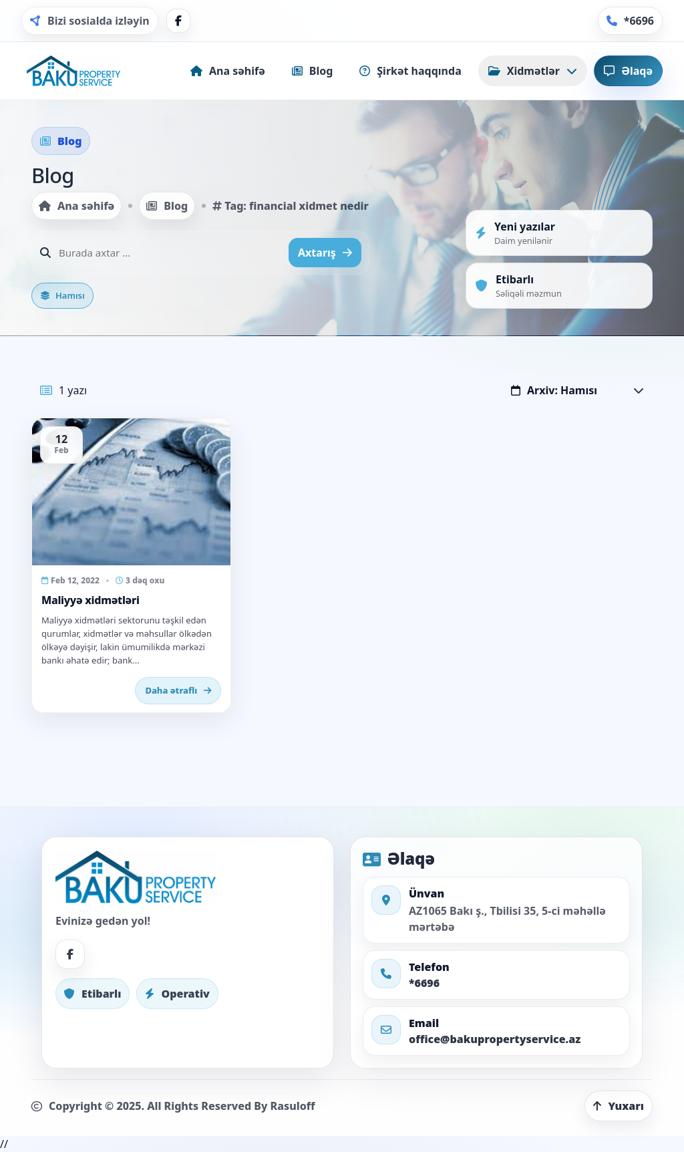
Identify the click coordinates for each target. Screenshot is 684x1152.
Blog (167, 205)
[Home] (73, 70)
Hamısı (62, 295)
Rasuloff (293, 1106)
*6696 (424, 983)
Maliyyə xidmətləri (90, 600)
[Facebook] (178, 21)
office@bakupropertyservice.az (494, 1039)
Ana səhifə (76, 205)
